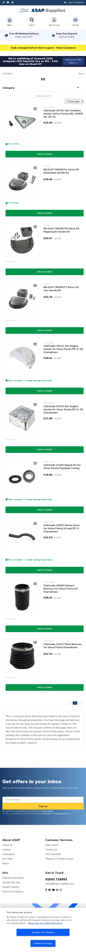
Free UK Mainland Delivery (24, 35)
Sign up (43, 806)
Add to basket (44, 154)
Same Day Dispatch (66, 35)
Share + (81, 73)
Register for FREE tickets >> (73, 61)
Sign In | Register (74, 2)
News (5, 863)
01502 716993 (56, 879)
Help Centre (51, 845)
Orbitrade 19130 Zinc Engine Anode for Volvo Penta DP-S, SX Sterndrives (63, 409)
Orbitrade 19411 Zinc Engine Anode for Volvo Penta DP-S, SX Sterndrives (63, 349)
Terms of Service (61, 813)
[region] (43, 930)
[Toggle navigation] (9, 21)
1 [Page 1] (75, 702)
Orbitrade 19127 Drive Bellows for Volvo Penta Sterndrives (62, 646)
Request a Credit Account (59, 858)
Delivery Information (13, 877)
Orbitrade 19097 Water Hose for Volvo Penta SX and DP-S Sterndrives (61, 528)
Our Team (7, 858)
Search (32, 21)
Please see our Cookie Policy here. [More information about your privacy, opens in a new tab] (45, 923)
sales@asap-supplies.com (59, 883)
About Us (7, 845)
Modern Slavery (10, 887)
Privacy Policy (46, 813)
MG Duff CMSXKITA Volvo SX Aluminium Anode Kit (61, 171)
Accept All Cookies (43, 932)
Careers (6, 849)
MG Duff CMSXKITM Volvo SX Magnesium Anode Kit (61, 230)
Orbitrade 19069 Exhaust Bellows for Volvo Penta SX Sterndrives (60, 589)
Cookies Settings (43, 943)
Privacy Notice (47, 811)
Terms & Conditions (12, 891)
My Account (54, 21)
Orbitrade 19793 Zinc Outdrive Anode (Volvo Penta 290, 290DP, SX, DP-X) (63, 114)
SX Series (8, 73)
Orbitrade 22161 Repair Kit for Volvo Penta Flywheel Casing (62, 466)
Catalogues (8, 854)
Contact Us (51, 849)
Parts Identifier (53, 854)
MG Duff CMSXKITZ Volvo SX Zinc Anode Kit (61, 289)
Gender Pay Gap (11, 882)
